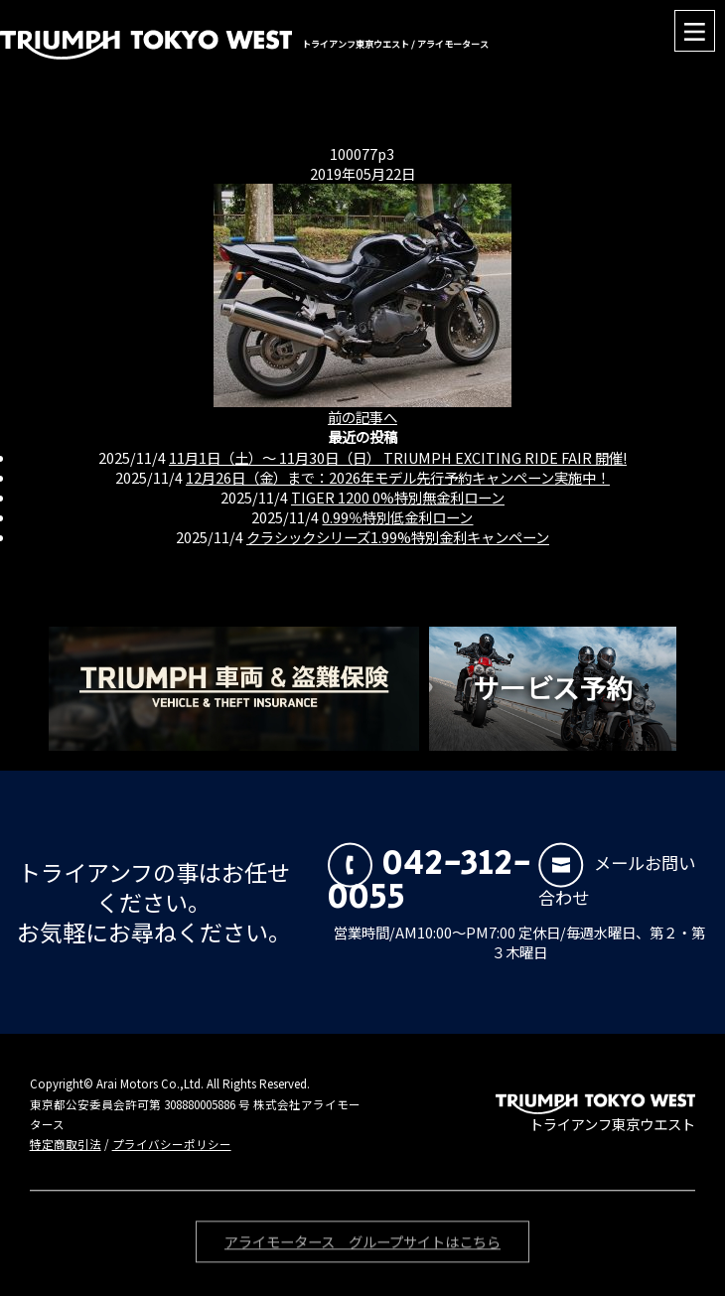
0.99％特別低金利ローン (397, 516)
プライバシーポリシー (171, 1144)
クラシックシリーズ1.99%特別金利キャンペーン (397, 536)
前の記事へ (362, 416)
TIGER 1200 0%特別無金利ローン (398, 497)
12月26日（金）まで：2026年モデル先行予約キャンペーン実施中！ (398, 477)
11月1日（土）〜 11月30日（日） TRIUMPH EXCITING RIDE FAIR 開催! (398, 457)
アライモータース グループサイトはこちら (362, 1243)
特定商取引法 (65, 1144)
